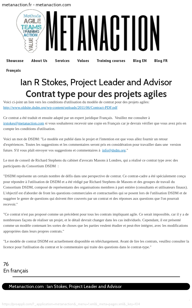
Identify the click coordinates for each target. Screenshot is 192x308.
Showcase (15, 60)
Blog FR (161, 60)
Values (83, 60)
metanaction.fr (17, 5)
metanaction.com (53, 5)
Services (62, 60)
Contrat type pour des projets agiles (96, 93)
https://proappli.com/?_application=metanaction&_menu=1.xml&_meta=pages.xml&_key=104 (71, 304)
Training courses (111, 60)
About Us (39, 60)
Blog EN (139, 60)
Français (13, 70)
